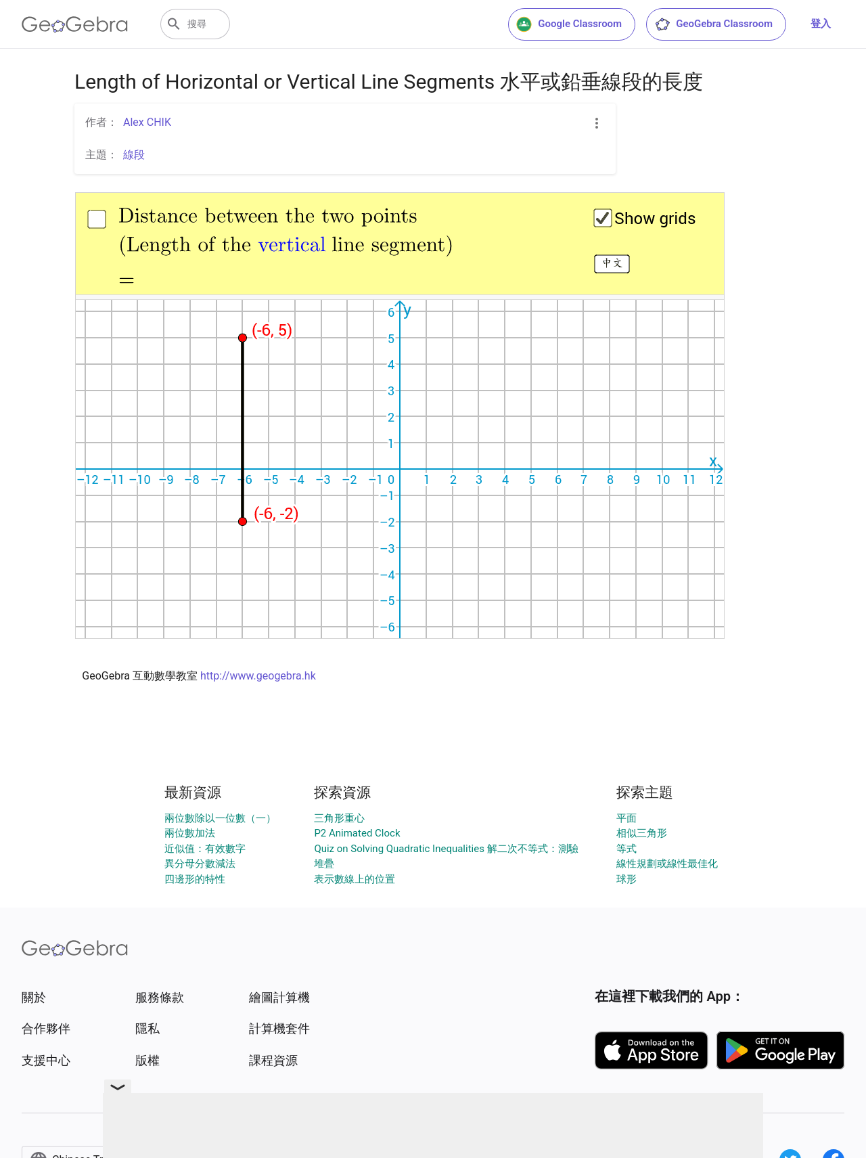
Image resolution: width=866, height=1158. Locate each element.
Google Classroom (569, 24)
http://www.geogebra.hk (258, 675)
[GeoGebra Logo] (75, 24)
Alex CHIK (147, 122)
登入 (821, 24)
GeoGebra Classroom (713, 24)
